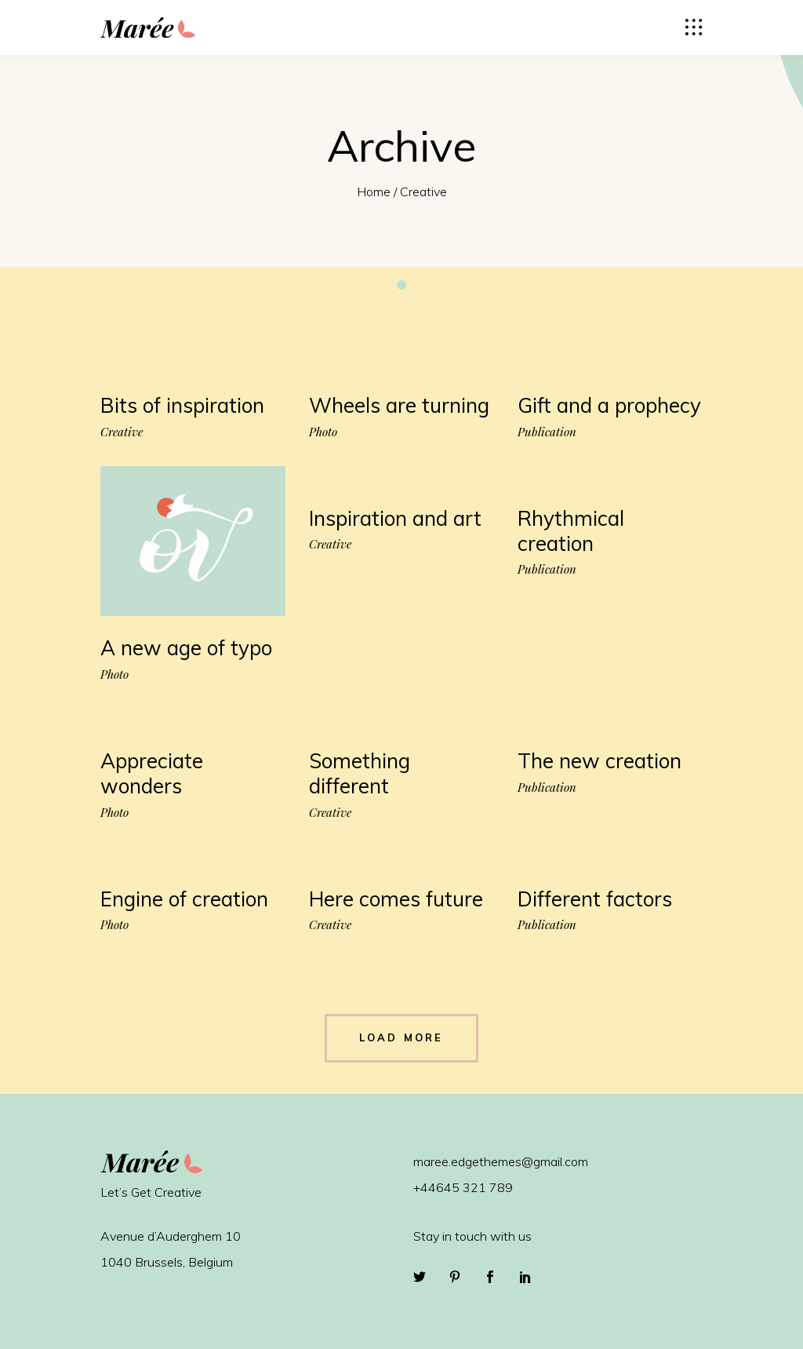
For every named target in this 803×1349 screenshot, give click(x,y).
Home (374, 191)
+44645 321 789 (463, 1187)
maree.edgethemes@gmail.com (500, 1161)
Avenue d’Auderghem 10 (170, 1236)
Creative (121, 432)
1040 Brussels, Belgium (166, 1262)
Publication (547, 432)
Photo (323, 432)
